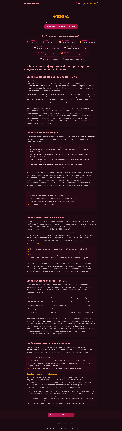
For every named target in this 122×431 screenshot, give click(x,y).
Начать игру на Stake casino (61, 415)
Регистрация (91, 3)
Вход (80, 3)
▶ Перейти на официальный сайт (61, 26)
